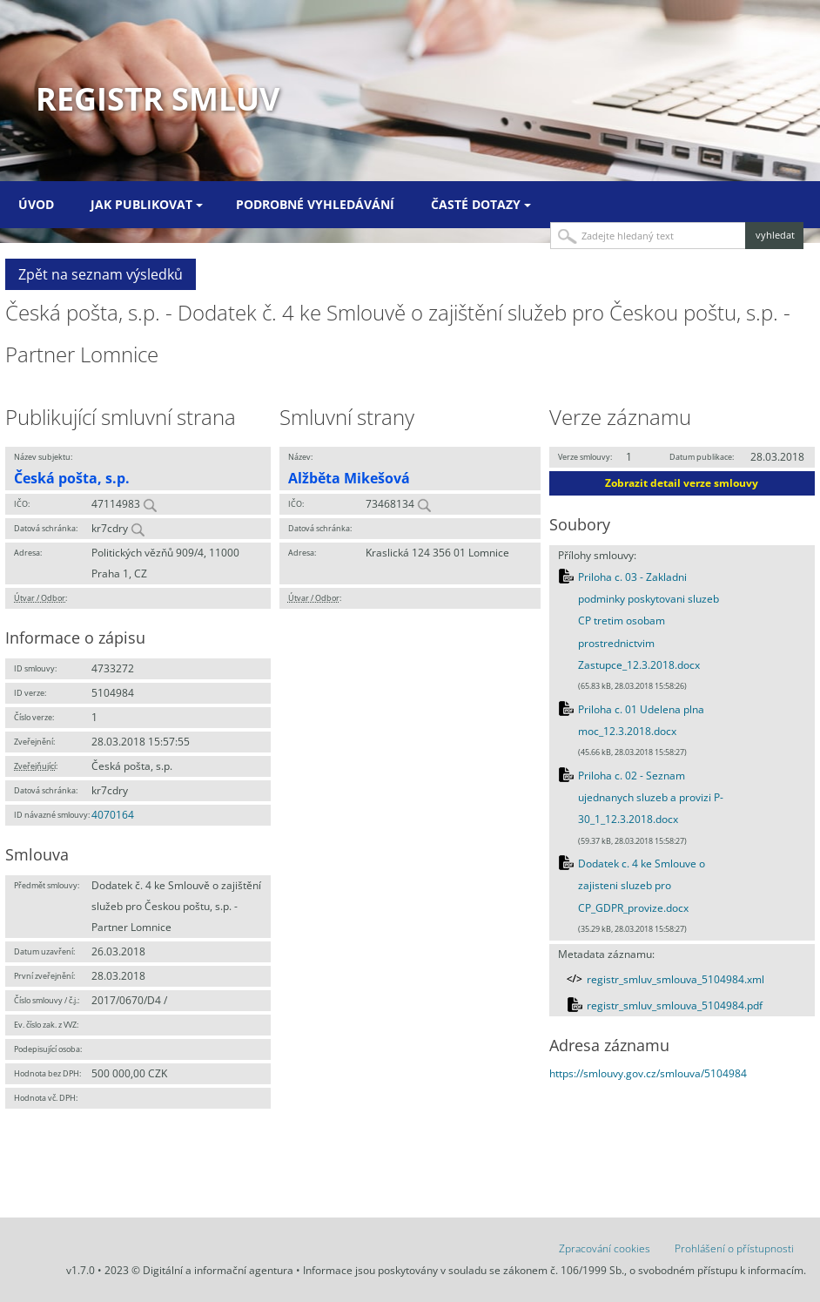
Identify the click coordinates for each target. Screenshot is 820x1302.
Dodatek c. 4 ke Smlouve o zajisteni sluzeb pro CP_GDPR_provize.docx (641, 885)
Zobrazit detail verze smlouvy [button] (681, 482)
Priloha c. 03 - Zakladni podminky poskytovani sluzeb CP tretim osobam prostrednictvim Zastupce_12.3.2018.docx (648, 620)
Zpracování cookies (604, 1248)
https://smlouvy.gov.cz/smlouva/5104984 (648, 1073)
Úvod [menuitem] (36, 204)
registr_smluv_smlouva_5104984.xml (675, 979)
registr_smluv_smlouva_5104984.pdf (675, 1005)
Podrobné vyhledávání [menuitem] (315, 204)
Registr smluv (157, 99)
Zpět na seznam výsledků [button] (100, 274)
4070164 (112, 814)
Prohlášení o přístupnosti (734, 1248)
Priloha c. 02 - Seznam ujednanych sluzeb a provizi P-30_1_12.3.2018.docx (650, 797)
